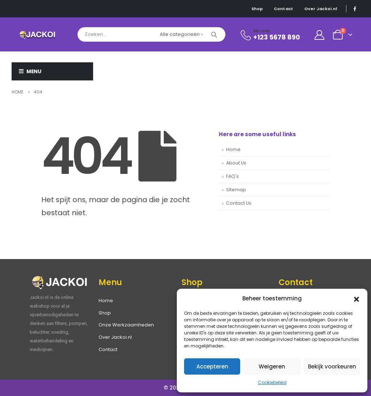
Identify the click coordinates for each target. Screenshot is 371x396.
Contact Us (238, 203)
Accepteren (212, 366)
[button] (356, 298)
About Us (236, 163)
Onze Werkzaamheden (126, 324)
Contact (283, 9)
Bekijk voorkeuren (332, 366)
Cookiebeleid (272, 382)
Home (233, 149)
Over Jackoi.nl (320, 9)
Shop (257, 9)
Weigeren (272, 366)
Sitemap (236, 190)
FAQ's (232, 176)
